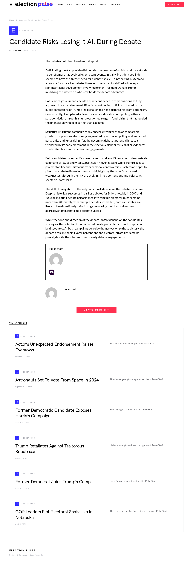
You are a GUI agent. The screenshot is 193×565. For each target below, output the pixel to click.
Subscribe (173, 4)
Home (11, 20)
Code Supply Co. (36, 556)
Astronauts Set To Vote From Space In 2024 (57, 381)
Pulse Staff (16, 52)
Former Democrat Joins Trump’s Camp (53, 483)
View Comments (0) (95, 311)
